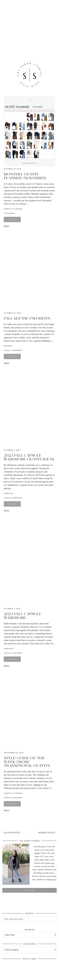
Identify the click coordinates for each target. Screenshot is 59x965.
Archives (29, 929)
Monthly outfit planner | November (25, 176)
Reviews (8, 346)
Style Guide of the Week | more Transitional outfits (27, 762)
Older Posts (12, 832)
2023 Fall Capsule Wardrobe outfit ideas (29, 457)
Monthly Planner (13, 209)
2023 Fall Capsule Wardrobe (22, 616)
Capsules (9, 493)
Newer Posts (46, 832)
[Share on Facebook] (11, 226)
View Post (12, 219)
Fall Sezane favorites (27, 318)
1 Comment (9, 213)
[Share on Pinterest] (13, 226)
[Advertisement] (29, 25)
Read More (29, 890)
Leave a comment (13, 350)
